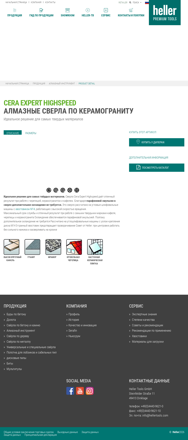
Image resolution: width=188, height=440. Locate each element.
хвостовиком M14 (25, 209)
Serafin (72, 330)
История (73, 320)
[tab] (13, 133)
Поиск (134, 2)
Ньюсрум (74, 336)
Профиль (74, 314)
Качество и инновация (82, 325)
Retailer (123, 2)
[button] (148, 3)
